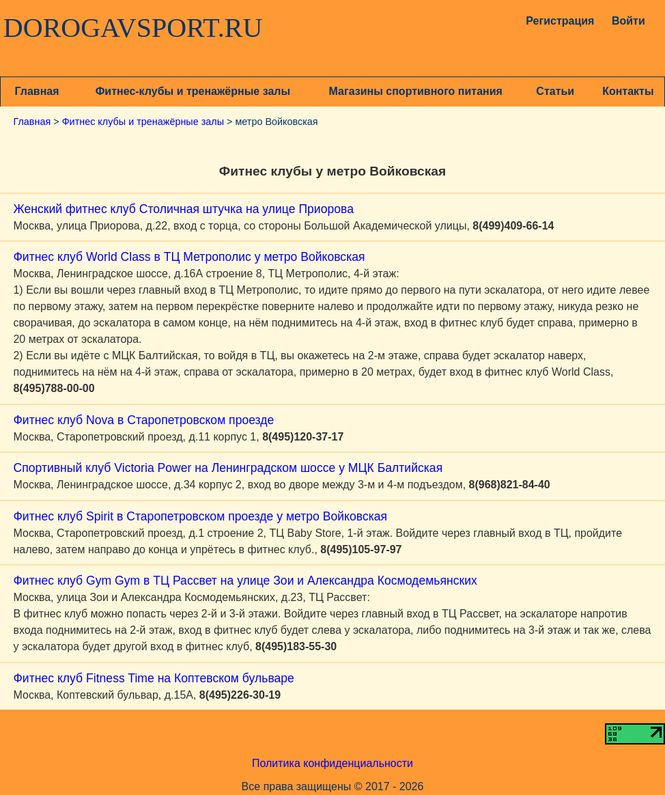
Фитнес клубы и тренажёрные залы (143, 121)
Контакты (627, 91)
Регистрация (555, 21)
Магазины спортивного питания (416, 91)
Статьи (555, 91)
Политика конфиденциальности (332, 763)
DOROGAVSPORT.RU (133, 28)
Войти (628, 21)
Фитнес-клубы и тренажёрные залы (193, 91)
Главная (37, 91)
